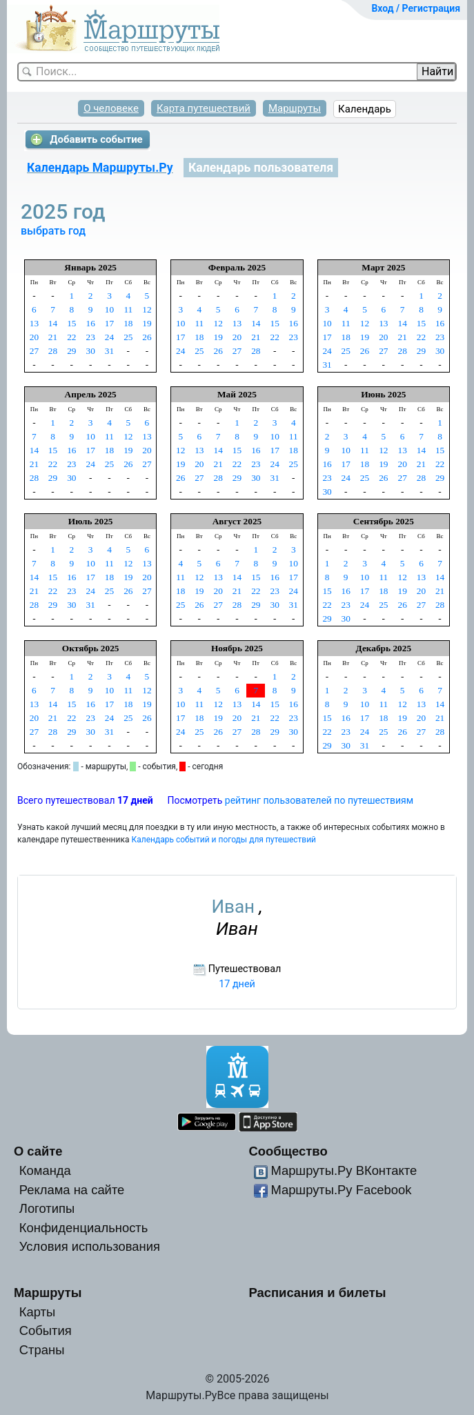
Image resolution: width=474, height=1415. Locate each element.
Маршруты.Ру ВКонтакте (343, 1170)
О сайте (38, 1151)
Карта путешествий (203, 108)
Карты (37, 1312)
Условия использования (89, 1246)
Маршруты (294, 108)
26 (146, 337)
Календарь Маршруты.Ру (100, 168)
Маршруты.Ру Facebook (340, 1190)
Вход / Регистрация (415, 8)
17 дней (237, 984)
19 (146, 323)
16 (90, 323)
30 (90, 351)
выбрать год (53, 230)
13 (34, 323)
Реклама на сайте (72, 1190)
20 (34, 337)
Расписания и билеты (317, 1292)
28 (52, 351)
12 (146, 309)
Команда (45, 1170)
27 (34, 351)
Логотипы (47, 1208)
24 (109, 337)
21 (52, 337)
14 (52, 323)
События (45, 1330)
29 (71, 351)
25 (128, 337)
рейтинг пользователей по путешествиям (319, 800)
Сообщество (287, 1151)
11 (128, 309)
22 (71, 337)
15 (71, 323)
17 (109, 323)
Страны (42, 1350)
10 (109, 309)
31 (109, 351)
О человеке (111, 108)
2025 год (65, 211)
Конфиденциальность (83, 1227)
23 (90, 337)
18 (128, 323)
